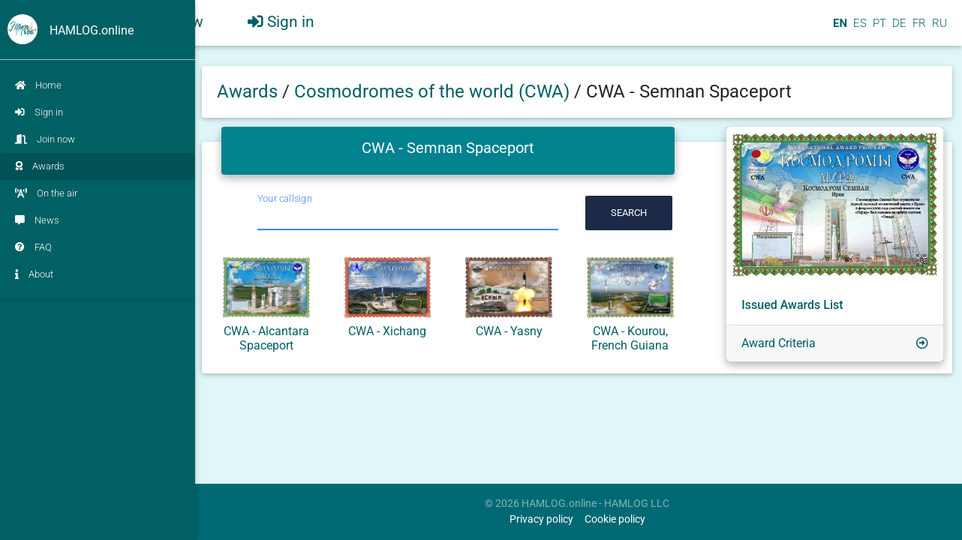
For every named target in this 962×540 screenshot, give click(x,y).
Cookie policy (615, 519)
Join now (45, 139)
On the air (46, 193)
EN (838, 29)
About (34, 274)
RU (939, 29)
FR (917, 29)
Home (38, 85)
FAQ (33, 247)
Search (629, 212)
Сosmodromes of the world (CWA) (434, 91)
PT (878, 29)
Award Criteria (778, 343)
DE (897, 29)
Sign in (39, 112)
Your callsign (284, 198)
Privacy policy (541, 519)
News (37, 220)
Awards (40, 166)
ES (858, 29)
